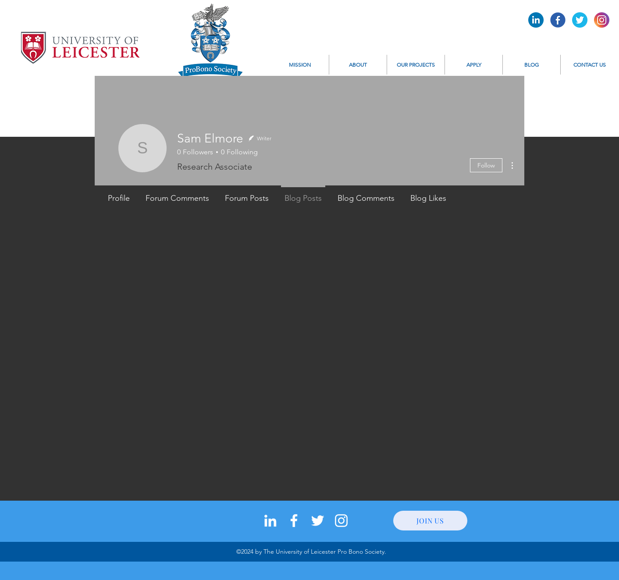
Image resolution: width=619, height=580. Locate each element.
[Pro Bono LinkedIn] (536, 20)
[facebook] (293, 520)
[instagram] (341, 520)
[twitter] (317, 520)
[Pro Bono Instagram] (601, 20)
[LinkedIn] (270, 520)
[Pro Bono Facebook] (558, 20)
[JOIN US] (430, 520)
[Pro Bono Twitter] (579, 20)
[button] (358, 65)
